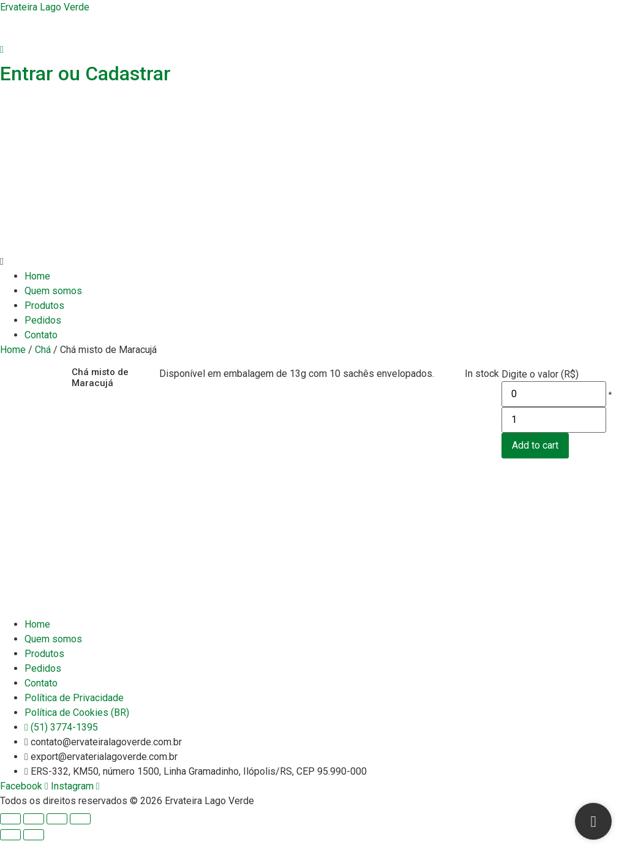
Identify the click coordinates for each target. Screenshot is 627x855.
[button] (313, 261)
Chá (43, 349)
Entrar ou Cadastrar (85, 73)
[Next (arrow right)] (33, 849)
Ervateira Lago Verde (44, 7)
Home (37, 276)
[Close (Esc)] (10, 833)
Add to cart (535, 460)
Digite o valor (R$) (540, 374)
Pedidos (42, 320)
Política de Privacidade (74, 712)
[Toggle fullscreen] (57, 833)
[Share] (33, 833)
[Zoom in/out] (80, 833)
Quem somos (53, 291)
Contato (41, 335)
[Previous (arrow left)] (10, 849)
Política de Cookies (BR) (76, 727)
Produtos (44, 305)
